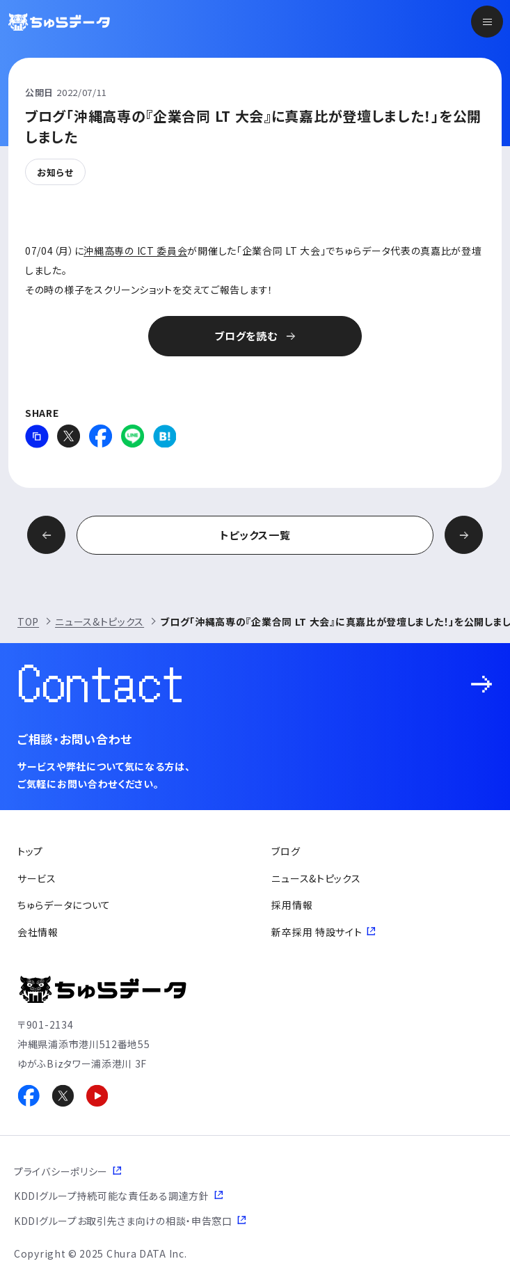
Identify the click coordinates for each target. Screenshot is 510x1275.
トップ (30, 851)
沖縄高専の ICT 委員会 (135, 251)
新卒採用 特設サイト (316, 932)
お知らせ (55, 172)
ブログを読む (245, 335)
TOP (28, 621)
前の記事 (46, 535)
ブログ (285, 851)
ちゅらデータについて (64, 905)
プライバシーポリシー (61, 1171)
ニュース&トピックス (99, 621)
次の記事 (464, 535)
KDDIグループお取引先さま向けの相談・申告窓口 (123, 1221)
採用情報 (291, 905)
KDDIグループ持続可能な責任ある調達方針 (111, 1196)
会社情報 (37, 932)
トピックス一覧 (255, 535)
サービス (36, 878)
